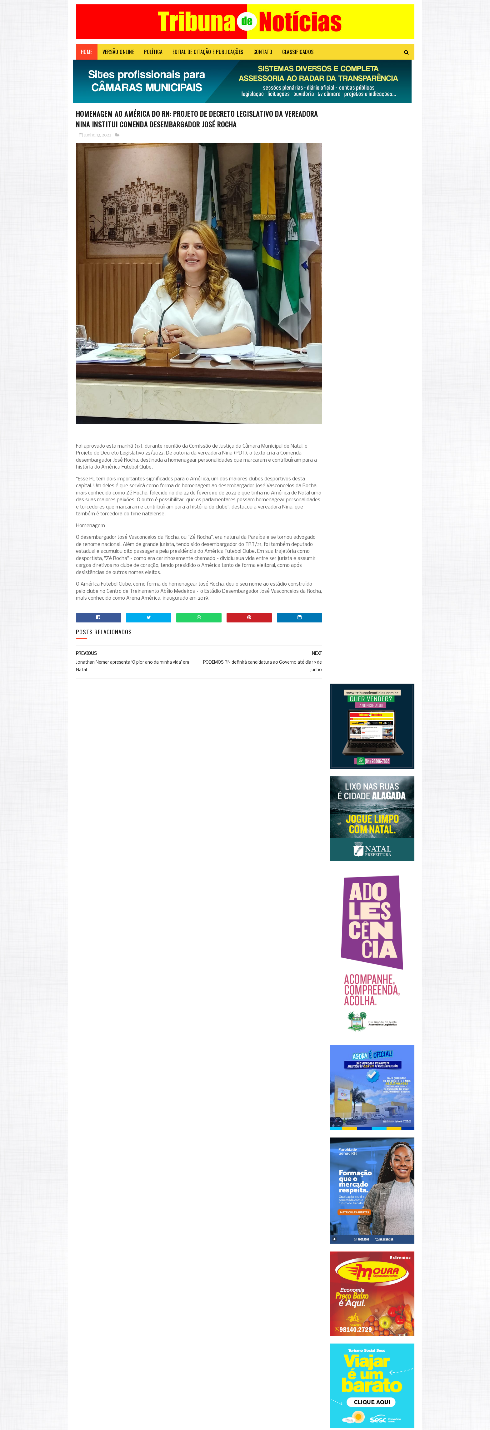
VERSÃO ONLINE (118, 54)
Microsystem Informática (167, 1422)
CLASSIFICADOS (298, 54)
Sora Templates (106, 1422)
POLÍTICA (153, 54)
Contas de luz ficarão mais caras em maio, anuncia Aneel (144, 1385)
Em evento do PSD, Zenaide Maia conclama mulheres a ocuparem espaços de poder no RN (147, 1360)
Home (86, 54)
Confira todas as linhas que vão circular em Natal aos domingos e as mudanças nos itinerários (145, 1329)
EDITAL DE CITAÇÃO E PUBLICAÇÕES (207, 54)
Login (195, 1422)
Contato (262, 54)
